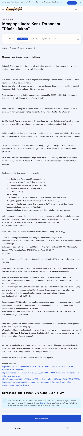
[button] (76, 8)
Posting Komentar (41, 419)
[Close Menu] (80, 3)
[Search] (79, 8)
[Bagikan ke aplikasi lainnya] (34, 48)
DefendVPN (44, 403)
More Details (72, 3)
